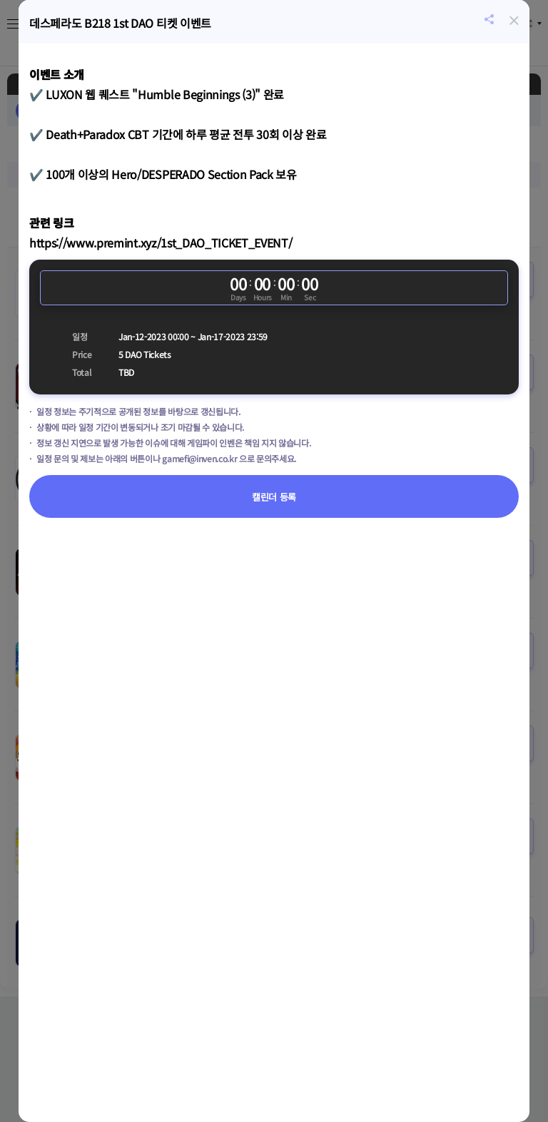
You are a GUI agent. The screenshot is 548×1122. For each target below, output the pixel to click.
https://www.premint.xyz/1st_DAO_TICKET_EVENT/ (160, 242)
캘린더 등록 (274, 497)
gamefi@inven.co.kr (199, 458)
